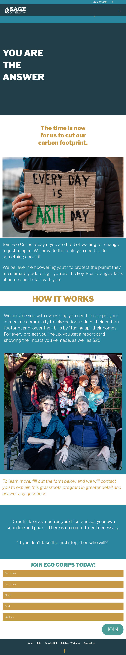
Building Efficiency (70, 643)
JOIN (112, 629)
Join (39, 643)
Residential (51, 643)
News (30, 643)
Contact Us (89, 643)
